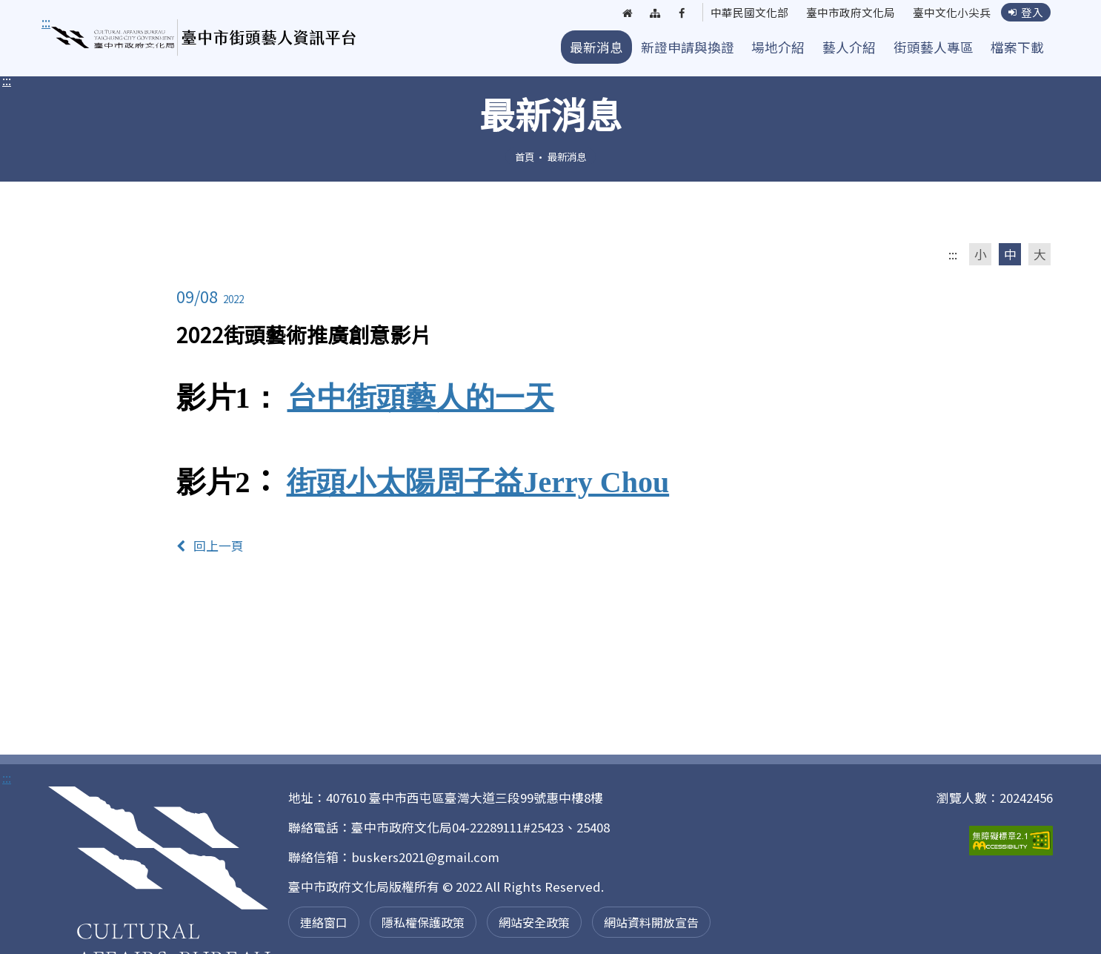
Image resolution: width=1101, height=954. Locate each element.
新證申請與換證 (687, 47)
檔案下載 (1017, 47)
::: (6, 80)
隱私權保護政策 (423, 922)
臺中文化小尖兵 (947, 13)
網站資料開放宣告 (651, 922)
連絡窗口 (323, 922)
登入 (1025, 12)
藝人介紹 (849, 47)
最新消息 (596, 47)
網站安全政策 (534, 922)
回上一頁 (210, 545)
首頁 (524, 156)
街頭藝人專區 (934, 47)
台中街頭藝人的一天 (420, 397)
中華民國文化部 (734, 13)
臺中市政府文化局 (841, 13)
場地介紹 (778, 47)
